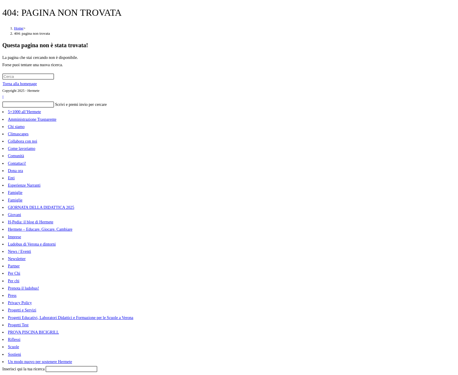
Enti (11, 178)
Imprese (14, 237)
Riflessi (14, 339)
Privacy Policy (20, 303)
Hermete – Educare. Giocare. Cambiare (40, 229)
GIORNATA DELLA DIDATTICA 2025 (41, 207)
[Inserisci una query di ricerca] (28, 76)
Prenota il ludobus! (23, 288)
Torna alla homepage (20, 84)
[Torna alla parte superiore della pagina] (3, 97)
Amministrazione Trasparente (32, 119)
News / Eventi (19, 251)
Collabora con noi (22, 141)
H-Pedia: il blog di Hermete (30, 222)
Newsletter (17, 259)
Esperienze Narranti (24, 185)
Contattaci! (17, 163)
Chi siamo (16, 127)
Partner (14, 266)
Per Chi (14, 273)
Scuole (13, 347)
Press (12, 295)
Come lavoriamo (21, 148)
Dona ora (15, 171)
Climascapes (18, 134)
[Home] (18, 28)
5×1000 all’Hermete (24, 112)
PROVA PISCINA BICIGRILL (33, 332)
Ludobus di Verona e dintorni (32, 244)
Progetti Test (18, 325)
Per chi (13, 281)
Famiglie (15, 192)
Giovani (14, 215)
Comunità (16, 156)
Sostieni (14, 354)
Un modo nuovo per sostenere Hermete (40, 362)
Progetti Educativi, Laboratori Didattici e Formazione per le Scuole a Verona (70, 318)
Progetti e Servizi (22, 310)
